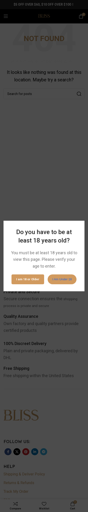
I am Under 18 (62, 279)
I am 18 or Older (27, 279)
